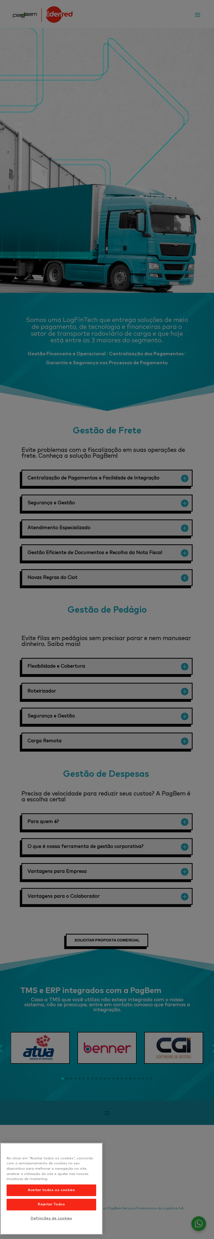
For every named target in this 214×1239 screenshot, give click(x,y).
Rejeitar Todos (51, 1204)
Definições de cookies (51, 1218)
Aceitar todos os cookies (51, 1190)
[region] (51, 1189)
